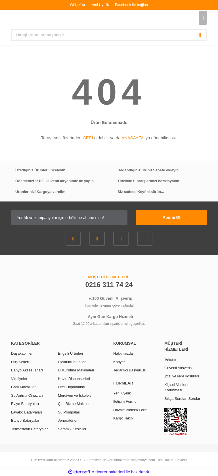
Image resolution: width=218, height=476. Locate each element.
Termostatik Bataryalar (29, 429)
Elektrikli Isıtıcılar (72, 362)
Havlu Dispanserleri (74, 379)
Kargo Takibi (123, 418)
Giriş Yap (77, 5)
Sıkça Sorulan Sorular (182, 398)
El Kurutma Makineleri (76, 370)
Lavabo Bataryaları (26, 412)
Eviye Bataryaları (25, 404)
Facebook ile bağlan (131, 5)
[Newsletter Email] (69, 217)
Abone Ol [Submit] (171, 217)
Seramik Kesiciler (72, 429)
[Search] (109, 35)
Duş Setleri (20, 362)
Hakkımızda (123, 353)
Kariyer (119, 362)
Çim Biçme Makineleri (76, 404)
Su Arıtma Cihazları (27, 395)
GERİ (88, 137)
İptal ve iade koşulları (181, 376)
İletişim (170, 359)
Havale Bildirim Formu (131, 410)
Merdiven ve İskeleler (75, 395)
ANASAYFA (132, 137)
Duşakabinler (22, 353)
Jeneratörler (67, 420)
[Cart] (203, 18)
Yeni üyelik (122, 393)
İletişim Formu (125, 401)
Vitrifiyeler (19, 379)
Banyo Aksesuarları (27, 370)
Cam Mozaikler (23, 387)
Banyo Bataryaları (25, 420)
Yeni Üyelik (100, 5)
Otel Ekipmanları (71, 387)
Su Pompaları (69, 412)
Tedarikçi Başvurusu (129, 370)
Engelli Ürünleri (70, 353)
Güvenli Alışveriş (178, 368)
